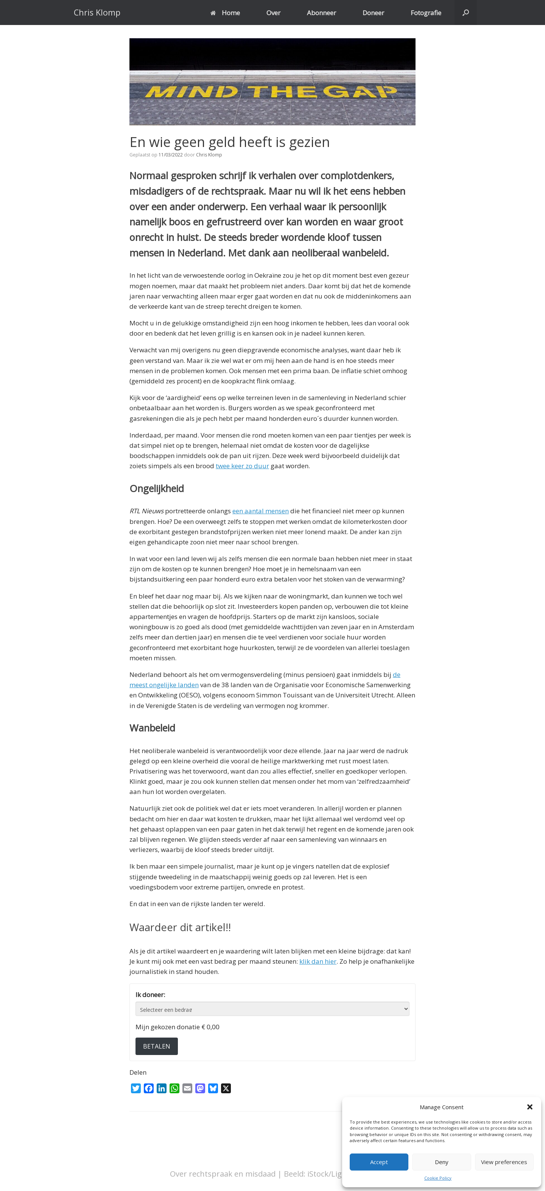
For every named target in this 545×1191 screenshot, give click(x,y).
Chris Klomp (209, 155)
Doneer (373, 12)
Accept (379, 1162)
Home (225, 12)
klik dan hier (317, 961)
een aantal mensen (260, 510)
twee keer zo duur (242, 465)
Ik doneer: (150, 994)
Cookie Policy (438, 1178)
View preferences (504, 1162)
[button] (530, 1107)
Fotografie (426, 12)
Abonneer (321, 12)
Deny (441, 1162)
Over (273, 12)
